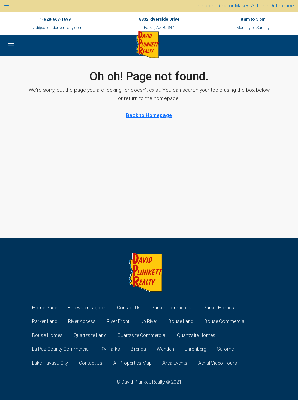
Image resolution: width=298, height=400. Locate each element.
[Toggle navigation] (6, 6)
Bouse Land (180, 321)
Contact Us (129, 307)
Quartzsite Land (90, 335)
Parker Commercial (171, 307)
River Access (82, 321)
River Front (118, 321)
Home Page (44, 307)
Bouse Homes (47, 335)
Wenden (165, 349)
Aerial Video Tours (217, 363)
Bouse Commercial (224, 321)
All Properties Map (132, 363)
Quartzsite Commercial (141, 335)
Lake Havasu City (50, 363)
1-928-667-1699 (55, 19)
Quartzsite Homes (196, 335)
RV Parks (110, 349)
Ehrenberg (195, 349)
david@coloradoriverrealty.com (55, 27)
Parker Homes (218, 307)
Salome (225, 349)
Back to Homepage (149, 115)
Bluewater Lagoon (87, 307)
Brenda (138, 349)
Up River (148, 321)
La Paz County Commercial (61, 349)
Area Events (174, 363)
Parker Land (44, 321)
